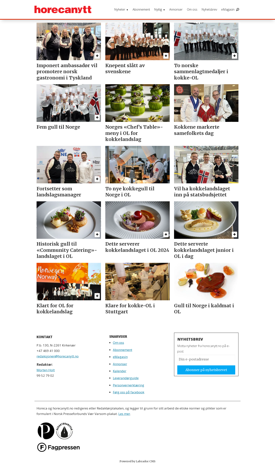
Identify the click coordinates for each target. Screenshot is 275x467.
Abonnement (141, 9)
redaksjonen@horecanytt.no (58, 356)
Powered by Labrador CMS (137, 461)
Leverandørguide (126, 378)
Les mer (124, 414)
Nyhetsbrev (209, 9)
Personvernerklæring (128, 385)
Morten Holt (46, 370)
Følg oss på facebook (128, 392)
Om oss (192, 9)
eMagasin (227, 9)
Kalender (119, 371)
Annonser (176, 9)
